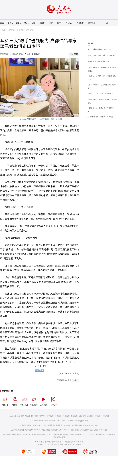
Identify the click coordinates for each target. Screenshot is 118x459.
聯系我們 (106, 416)
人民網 (2, 30)
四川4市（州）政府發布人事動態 (101, 117)
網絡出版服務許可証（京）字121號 (79, 434)
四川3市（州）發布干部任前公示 (101, 93)
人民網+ (14, 400)
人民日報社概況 (14, 416)
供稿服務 (66, 416)
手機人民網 (24, 400)
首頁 (2, 23)
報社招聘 (34, 416)
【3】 (44, 366)
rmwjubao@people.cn (90, 425)
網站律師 (90, 416)
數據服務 (74, 416)
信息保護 (98, 416)
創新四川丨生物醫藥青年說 (99, 61)
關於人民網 (25, 416)
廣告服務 (50, 416)
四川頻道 (11, 30)
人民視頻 (43, 400)
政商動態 (29, 30)
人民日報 (5, 400)
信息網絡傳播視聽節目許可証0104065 (17, 434)
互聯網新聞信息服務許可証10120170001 (25, 430)
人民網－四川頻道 (32, 54)
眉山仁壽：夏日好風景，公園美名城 (102, 55)
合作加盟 (58, 416)
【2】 (40, 366)
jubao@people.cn (82, 421)
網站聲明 (82, 416)
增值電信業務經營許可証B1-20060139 (55, 430)
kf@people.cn (38, 425)
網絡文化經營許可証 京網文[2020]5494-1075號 (48, 434)
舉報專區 (92, 23)
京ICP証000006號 (99, 434)
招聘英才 (42, 416)
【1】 (35, 366)
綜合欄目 (20, 30)
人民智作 (53, 400)
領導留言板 (34, 400)
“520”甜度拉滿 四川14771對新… (101, 49)
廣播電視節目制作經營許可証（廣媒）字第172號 (89, 430)
